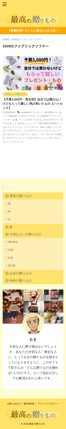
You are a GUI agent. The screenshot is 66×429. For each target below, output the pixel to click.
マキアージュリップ (16, 138)
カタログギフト (51, 119)
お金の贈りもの (21, 273)
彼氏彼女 (13, 241)
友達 (10, 257)
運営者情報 (29, 403)
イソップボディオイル (30, 119)
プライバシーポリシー (48, 403)
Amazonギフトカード (32, 112)
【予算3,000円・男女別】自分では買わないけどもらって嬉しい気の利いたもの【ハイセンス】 (32, 104)
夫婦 (10, 249)
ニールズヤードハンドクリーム (40, 130)
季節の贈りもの (21, 196)
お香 (15, 119)
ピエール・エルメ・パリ (32, 134)
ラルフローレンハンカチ (40, 138)
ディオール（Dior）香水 (39, 127)
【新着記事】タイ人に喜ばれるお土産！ (33, 30)
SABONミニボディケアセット (23, 116)
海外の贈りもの (21, 280)
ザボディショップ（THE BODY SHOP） (38, 123)
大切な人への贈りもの (25, 234)
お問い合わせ (13, 403)
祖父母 (11, 265)
